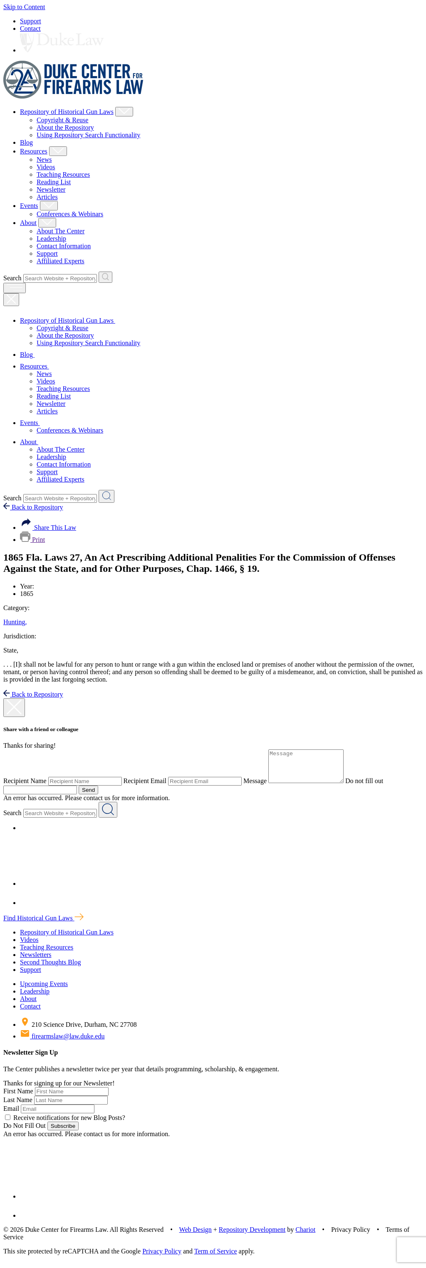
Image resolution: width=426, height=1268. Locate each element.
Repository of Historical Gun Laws (67, 111)
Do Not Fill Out (24, 1131)
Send (88, 796)
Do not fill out (372, 787)
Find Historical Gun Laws (43, 924)
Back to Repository (33, 507)
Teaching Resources (63, 174)
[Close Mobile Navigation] (11, 299)
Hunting (15, 621)
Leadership (51, 238)
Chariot (305, 1235)
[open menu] (14, 288)
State (10, 650)
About (28, 222)
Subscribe (63, 1132)
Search (12, 278)
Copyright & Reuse (62, 120)
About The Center (60, 231)
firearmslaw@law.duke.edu (62, 1042)
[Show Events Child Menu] (49, 205)
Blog (26, 142)
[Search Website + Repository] (105, 277)
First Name (18, 1097)
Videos (46, 167)
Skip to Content (24, 6)
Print (32, 539)
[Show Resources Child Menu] (58, 151)
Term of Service (215, 1257)
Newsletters (36, 960)
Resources (33, 151)
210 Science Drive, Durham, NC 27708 (78, 1030)
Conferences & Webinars (70, 214)
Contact (30, 28)
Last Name (17, 1106)
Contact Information (64, 246)
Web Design (195, 1235)
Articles (47, 196)
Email (11, 1114)
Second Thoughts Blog (50, 968)
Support (30, 21)
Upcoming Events (44, 990)
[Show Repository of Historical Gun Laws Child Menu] (124, 111)
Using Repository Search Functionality (88, 134)
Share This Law (48, 527)
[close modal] (14, 707)
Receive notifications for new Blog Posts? (65, 1123)
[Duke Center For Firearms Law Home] (73, 96)
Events (29, 205)
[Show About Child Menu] (47, 222)
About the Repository (65, 127)
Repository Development (252, 1235)
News (44, 159)
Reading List (54, 181)
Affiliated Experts (60, 260)
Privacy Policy (161, 1257)
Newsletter (51, 189)
